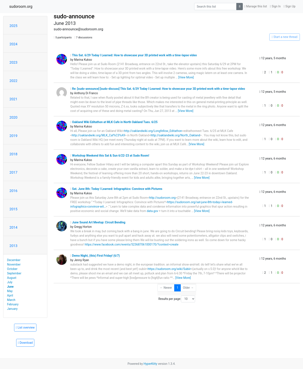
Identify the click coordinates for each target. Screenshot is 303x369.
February (13, 304)
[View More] (186, 77)
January (12, 308)
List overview (25, 327)
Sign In (275, 6)
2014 (13, 227)
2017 (13, 172)
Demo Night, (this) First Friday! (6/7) (95, 255)
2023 (13, 62)
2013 (13, 246)
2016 (13, 191)
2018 (13, 154)
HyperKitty (150, 363)
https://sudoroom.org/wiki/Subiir (169, 269)
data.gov (152, 211)
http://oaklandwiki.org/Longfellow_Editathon (153, 131)
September (14, 273)
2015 (13, 209)
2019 (13, 136)
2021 (13, 99)
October (12, 269)
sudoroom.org (20, 6)
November (14, 264)
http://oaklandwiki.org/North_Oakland (175, 135)
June (10, 286)
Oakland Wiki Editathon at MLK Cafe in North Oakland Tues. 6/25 (114, 122)
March (11, 300)
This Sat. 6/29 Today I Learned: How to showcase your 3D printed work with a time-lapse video (133, 55)
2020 (13, 117)
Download (25, 342)
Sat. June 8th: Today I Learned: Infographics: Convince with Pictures (116, 189)
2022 (13, 81)
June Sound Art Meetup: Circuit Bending (97, 222)
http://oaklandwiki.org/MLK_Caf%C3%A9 (98, 135)
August (11, 277)
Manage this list (255, 6)
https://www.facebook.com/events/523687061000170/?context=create (131, 244)
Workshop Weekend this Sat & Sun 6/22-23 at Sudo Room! (109, 155)
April (10, 295)
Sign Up (289, 6)
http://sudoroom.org (162, 197)
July (9, 282)
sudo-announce (74, 16)
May (10, 291)
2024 (13, 44)
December (14, 260)
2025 (13, 26)
